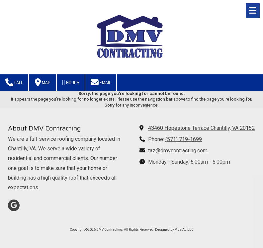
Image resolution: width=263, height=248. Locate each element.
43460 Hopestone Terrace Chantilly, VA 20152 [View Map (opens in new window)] (201, 128)
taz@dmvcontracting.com (178, 150)
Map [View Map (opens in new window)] (42, 82)
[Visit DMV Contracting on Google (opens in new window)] (14, 205)
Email (101, 82)
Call (14, 82)
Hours (70, 82)
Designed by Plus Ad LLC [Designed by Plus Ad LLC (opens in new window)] (174, 229)
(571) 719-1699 (183, 139)
